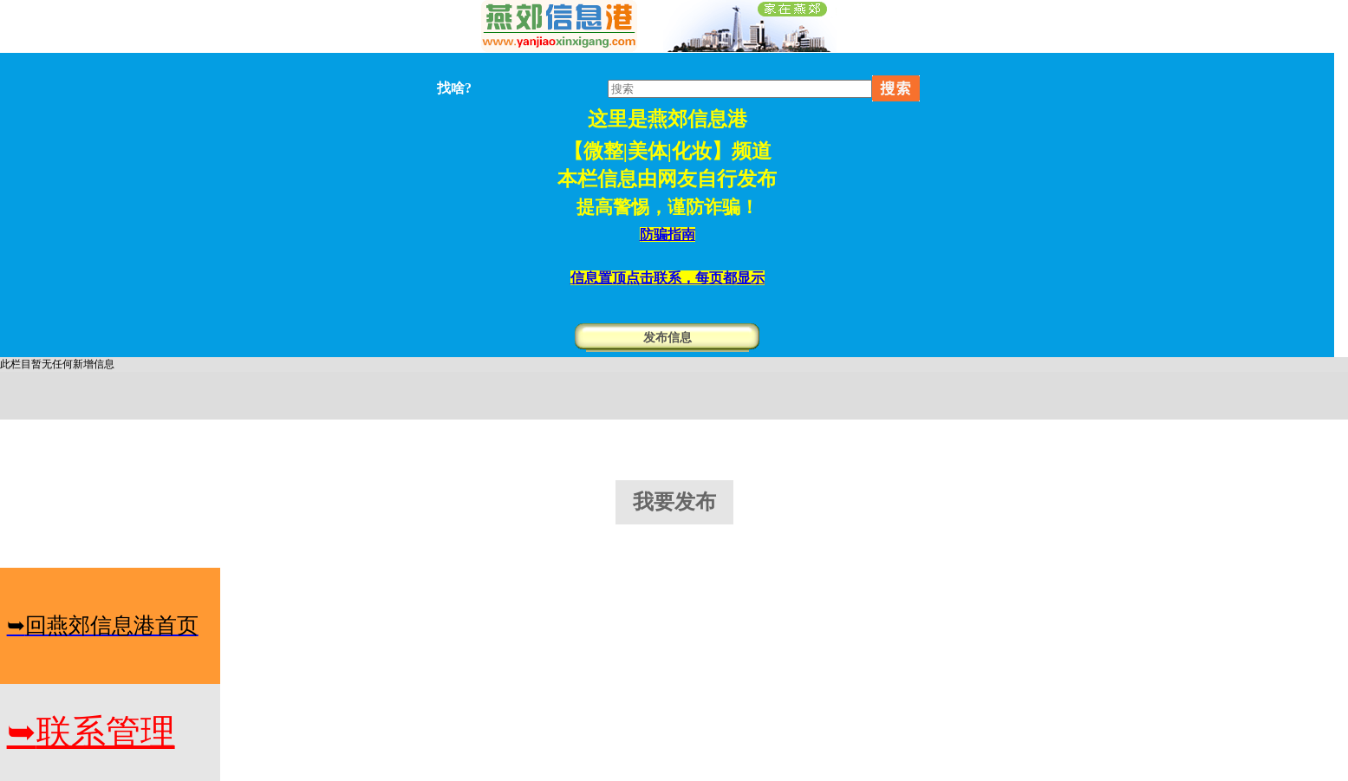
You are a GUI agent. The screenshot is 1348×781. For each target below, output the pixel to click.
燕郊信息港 (697, 119)
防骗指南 (667, 234)
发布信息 (667, 337)
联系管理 (91, 732)
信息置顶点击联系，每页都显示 (667, 277)
